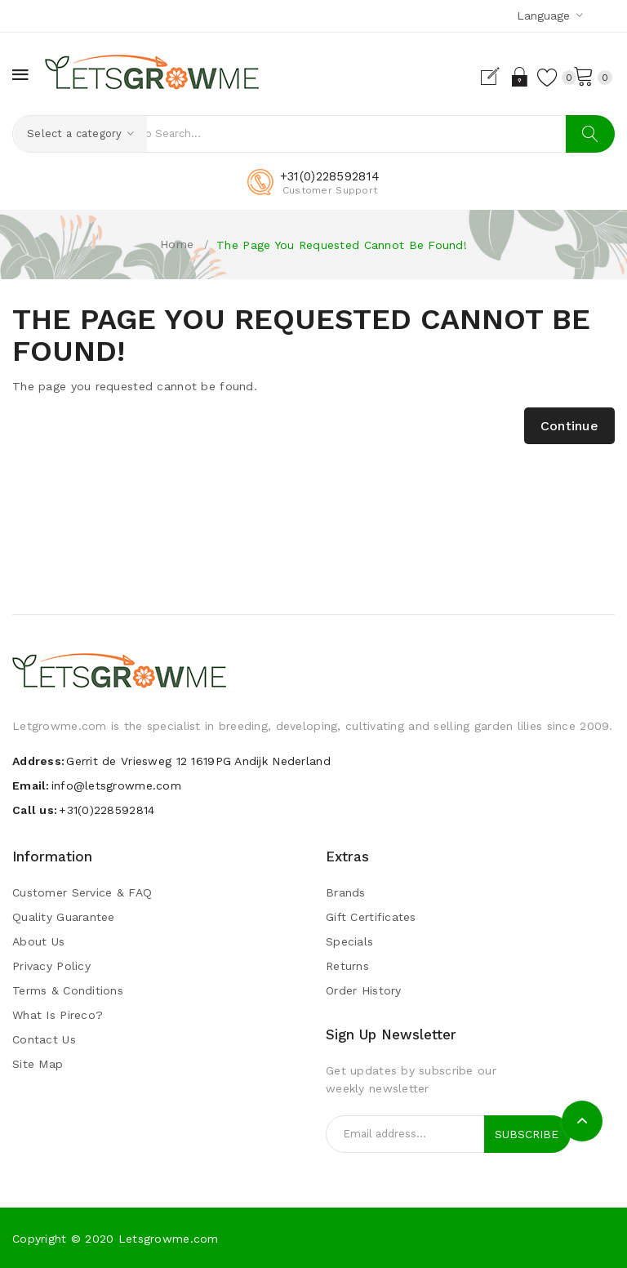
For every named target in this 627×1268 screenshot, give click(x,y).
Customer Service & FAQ (82, 893)
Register (474, 77)
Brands (346, 893)
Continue (569, 426)
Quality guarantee (63, 917)
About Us (38, 942)
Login (502, 77)
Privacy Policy (51, 966)
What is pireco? (57, 1015)
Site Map (37, 1064)
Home (176, 244)
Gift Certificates (371, 917)
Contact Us (44, 1040)
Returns (347, 966)
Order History (364, 991)
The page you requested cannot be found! (341, 244)
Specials (349, 942)
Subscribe (526, 1134)
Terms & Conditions (67, 991)
